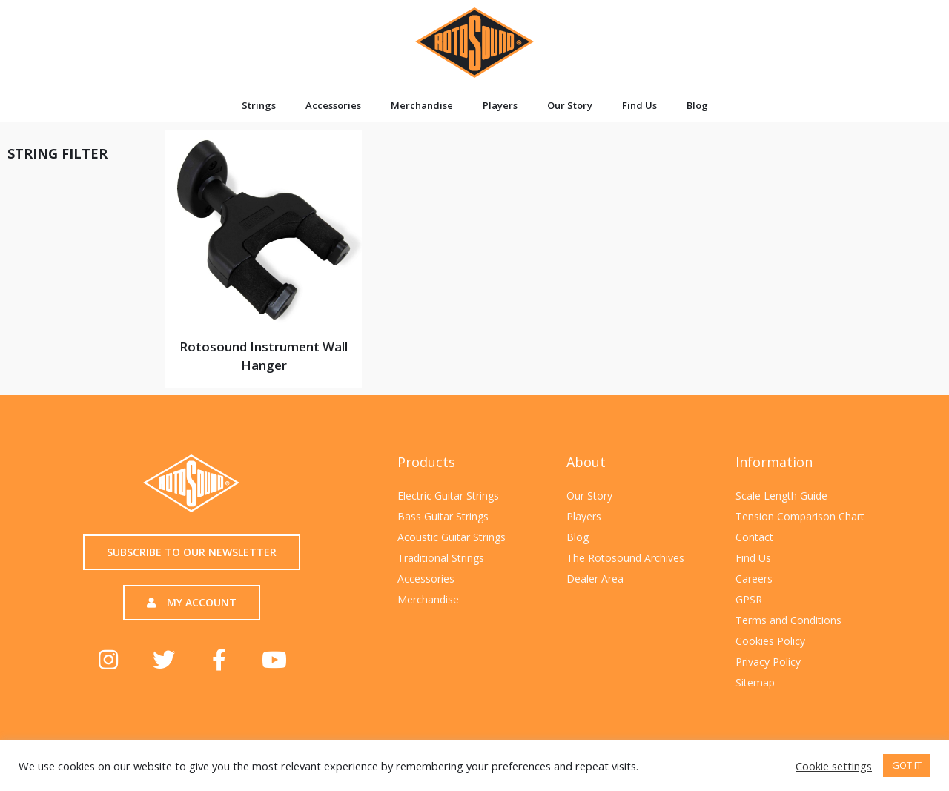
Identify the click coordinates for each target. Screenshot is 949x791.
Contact (754, 537)
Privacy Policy (768, 662)
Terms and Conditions (788, 620)
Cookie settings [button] (834, 765)
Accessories (333, 105)
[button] (191, 552)
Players (500, 105)
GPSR (748, 599)
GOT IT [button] (907, 765)
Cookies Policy (770, 641)
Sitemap (755, 682)
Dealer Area (595, 579)
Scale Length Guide (781, 496)
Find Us (639, 105)
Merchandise (422, 105)
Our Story (569, 105)
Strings (259, 105)
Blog (697, 105)
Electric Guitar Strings (448, 496)
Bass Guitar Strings (443, 516)
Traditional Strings (440, 558)
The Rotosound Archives (625, 558)
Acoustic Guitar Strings (451, 537)
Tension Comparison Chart (799, 516)
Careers (754, 579)
